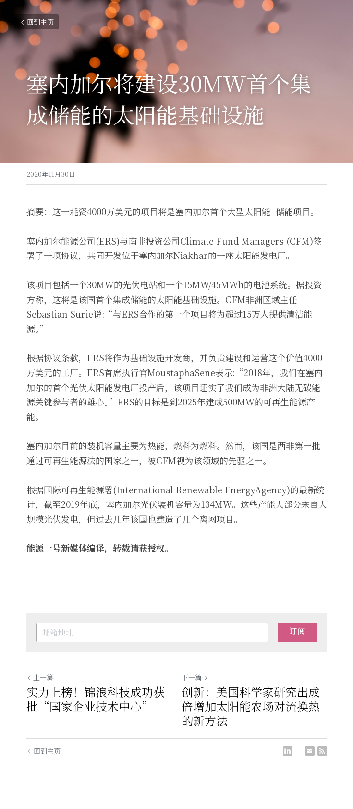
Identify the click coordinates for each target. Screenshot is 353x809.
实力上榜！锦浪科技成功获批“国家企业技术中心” (95, 699)
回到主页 (36, 21)
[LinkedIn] (287, 751)
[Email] (310, 751)
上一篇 (39, 677)
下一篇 (195, 677)
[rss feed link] (322, 751)
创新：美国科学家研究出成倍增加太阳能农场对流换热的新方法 (251, 706)
